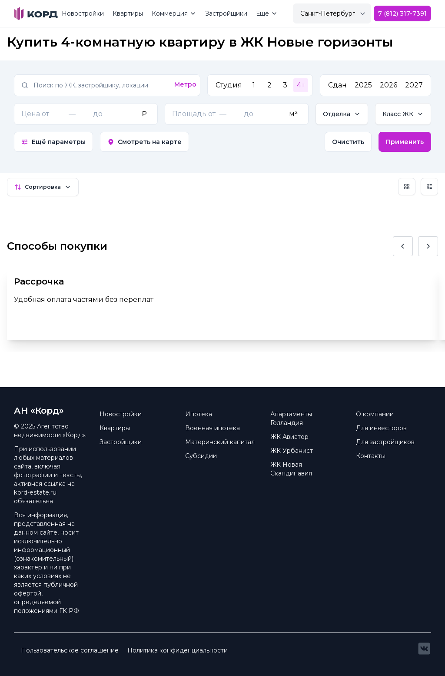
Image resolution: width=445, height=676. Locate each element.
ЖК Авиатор (289, 437)
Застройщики (226, 13)
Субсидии (201, 456)
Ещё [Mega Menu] (267, 13)
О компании (375, 414)
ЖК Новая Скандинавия (291, 469)
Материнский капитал (220, 442)
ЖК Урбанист (291, 451)
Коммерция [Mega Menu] (174, 13)
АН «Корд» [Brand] (39, 410)
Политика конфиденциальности (177, 650)
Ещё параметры (53, 142)
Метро (185, 84)
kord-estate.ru (35, 492)
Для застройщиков (385, 442)
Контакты (370, 456)
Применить (405, 142)
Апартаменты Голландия (291, 418)
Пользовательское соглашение (70, 650)
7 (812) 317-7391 (402, 13)
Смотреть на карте (144, 142)
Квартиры (128, 13)
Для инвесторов (381, 428)
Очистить (348, 142)
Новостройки (83, 13)
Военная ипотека (212, 428)
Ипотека (198, 414)
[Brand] (36, 13)
